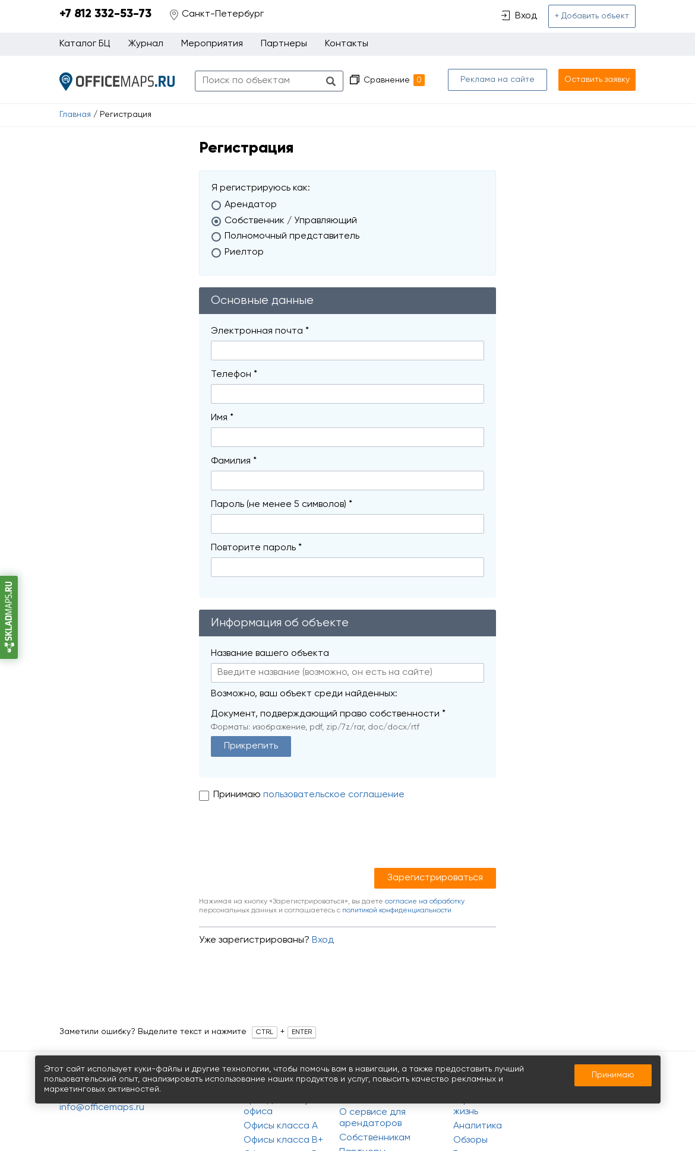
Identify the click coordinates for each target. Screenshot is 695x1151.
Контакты (346, 44)
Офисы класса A (281, 1126)
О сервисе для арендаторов (372, 1118)
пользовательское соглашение (334, 795)
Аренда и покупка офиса (284, 1106)
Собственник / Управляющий (291, 221)
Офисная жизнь (473, 1106)
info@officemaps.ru (101, 1107)
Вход (323, 940)
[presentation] (289, 839)
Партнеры (284, 44)
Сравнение (394, 80)
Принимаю (238, 795)
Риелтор (244, 252)
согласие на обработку (425, 901)
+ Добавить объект (592, 16)
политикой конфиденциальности (396, 910)
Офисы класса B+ (283, 1140)
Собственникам (374, 1138)
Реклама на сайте (497, 79)
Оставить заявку (597, 79)
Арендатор (251, 205)
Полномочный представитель (292, 236)
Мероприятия (212, 44)
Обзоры (470, 1140)
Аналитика (477, 1126)
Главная (75, 114)
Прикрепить (251, 746)
